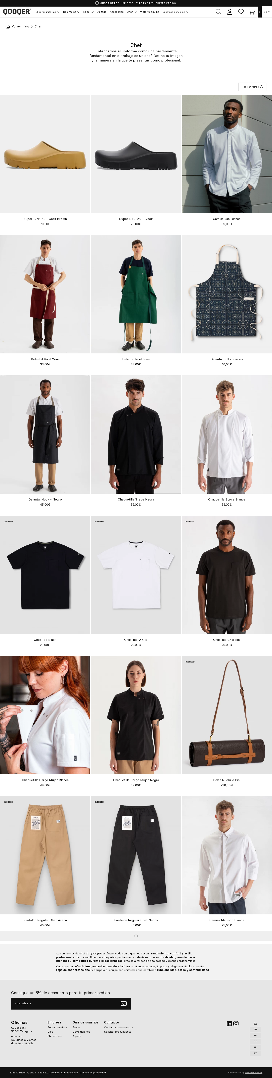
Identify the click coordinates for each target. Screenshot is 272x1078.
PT (255, 1053)
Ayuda (77, 1036)
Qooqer (18, 12)
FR (255, 1035)
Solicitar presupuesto (117, 1031)
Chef (39, 26)
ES (265, 12)
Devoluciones (81, 1031)
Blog (50, 1031)
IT (255, 1047)
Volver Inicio (18, 26)
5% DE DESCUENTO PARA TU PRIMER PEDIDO (135, 3)
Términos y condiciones (63, 1072)
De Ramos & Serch (253, 1072)
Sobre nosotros (57, 1027)
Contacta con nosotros (119, 1027)
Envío (76, 1027)
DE (255, 1041)
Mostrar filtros (252, 86)
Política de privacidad (93, 1072)
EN (255, 1029)
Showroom (54, 1036)
